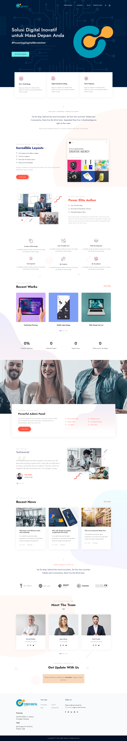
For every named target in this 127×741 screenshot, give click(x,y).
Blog (88, 5)
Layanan (80, 5)
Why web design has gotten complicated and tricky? (61, 531)
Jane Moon (63, 639)
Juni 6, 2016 (22, 545)
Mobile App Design (63, 325)
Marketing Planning (31, 325)
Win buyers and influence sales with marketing (29, 531)
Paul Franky (96, 639)
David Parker (30, 639)
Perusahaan (68, 5)
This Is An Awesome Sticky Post (95, 531)
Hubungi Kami (97, 5)
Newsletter (68, 677)
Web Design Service (96, 325)
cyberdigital (29, 545)
